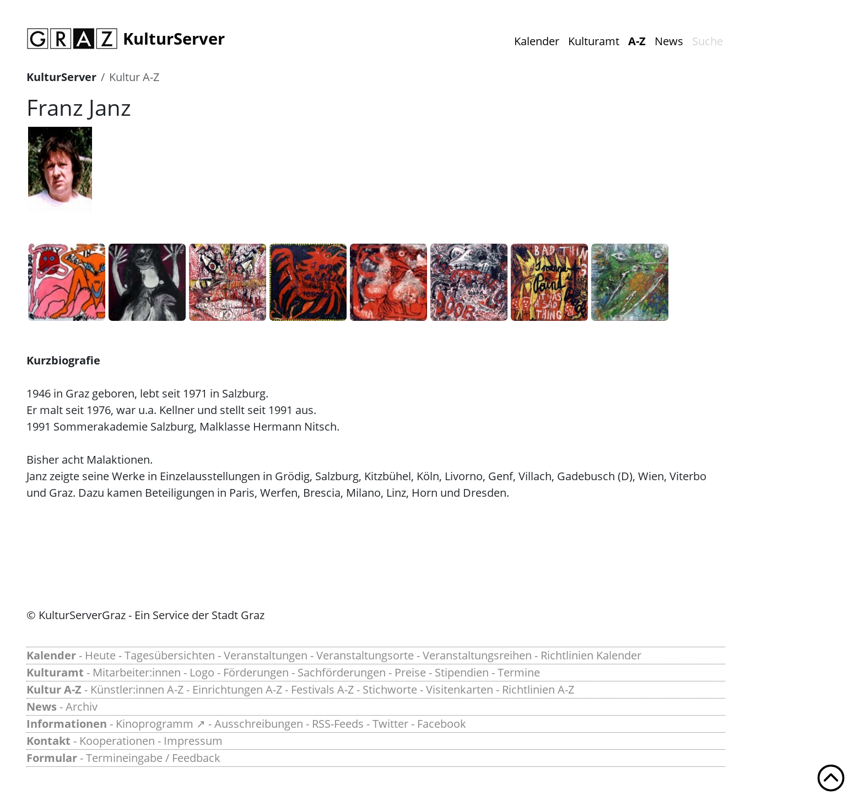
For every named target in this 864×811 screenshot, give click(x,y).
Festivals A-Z (322, 689)
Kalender (536, 41)
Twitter (390, 723)
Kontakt (48, 740)
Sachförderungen (342, 672)
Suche (707, 41)
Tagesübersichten (170, 655)
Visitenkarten (459, 689)
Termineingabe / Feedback (153, 757)
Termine (519, 672)
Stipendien (462, 672)
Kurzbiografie (63, 360)
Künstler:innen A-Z (136, 689)
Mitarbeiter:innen (137, 672)
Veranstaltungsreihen (477, 655)
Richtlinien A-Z (538, 689)
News (669, 41)
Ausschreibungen (258, 723)
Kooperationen (117, 740)
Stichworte (390, 689)
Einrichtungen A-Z (237, 689)
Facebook (441, 723)
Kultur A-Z (134, 76)
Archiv (82, 706)
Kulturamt (593, 41)
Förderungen (256, 672)
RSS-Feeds (338, 723)
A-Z (637, 41)
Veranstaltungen (265, 655)
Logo (202, 672)
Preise (410, 672)
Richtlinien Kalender (591, 655)
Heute (100, 655)
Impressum (193, 740)
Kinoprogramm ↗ (161, 723)
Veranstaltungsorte (365, 655)
